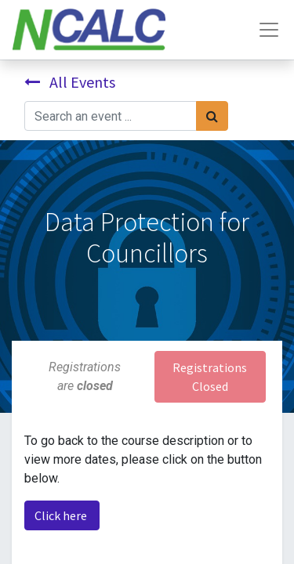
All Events (69, 82)
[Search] (212, 116)
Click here (61, 515)
